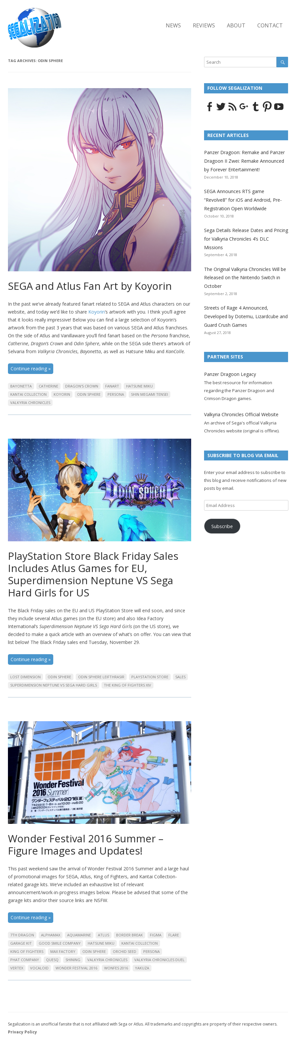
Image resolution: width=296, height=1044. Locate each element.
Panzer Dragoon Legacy (230, 374)
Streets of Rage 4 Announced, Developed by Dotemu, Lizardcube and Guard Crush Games (246, 316)
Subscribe (222, 526)
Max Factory (62, 951)
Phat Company (24, 959)
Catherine (48, 386)
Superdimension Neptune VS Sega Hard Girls (53, 685)
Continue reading (31, 368)
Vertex (16, 967)
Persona (115, 394)
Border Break (129, 934)
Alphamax (50, 934)
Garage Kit (21, 943)
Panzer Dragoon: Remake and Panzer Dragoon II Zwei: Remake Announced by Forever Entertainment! (244, 161)
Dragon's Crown (81, 386)
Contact (270, 25)
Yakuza (142, 967)
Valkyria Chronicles (30, 402)
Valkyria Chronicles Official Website (241, 414)
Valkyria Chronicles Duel (159, 959)
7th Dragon (22, 934)
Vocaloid (39, 967)
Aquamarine (79, 934)
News (173, 25)
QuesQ (52, 959)
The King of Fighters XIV (127, 685)
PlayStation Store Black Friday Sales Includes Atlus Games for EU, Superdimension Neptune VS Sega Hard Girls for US (93, 574)
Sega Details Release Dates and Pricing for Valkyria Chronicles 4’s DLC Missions (246, 239)
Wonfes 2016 (116, 967)
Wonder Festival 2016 (76, 967)
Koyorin (96, 312)
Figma (155, 934)
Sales (180, 676)
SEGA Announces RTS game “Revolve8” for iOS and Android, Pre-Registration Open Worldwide (243, 200)
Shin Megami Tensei (149, 394)
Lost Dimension (25, 676)
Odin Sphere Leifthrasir (101, 676)
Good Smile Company (60, 943)
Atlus (103, 934)
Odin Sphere (89, 394)
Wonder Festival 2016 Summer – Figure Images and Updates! (85, 844)
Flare (173, 934)
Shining (72, 959)
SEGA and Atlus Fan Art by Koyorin (90, 286)
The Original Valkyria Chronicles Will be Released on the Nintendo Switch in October (245, 277)
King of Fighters (26, 951)
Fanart (112, 386)
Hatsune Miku (139, 386)
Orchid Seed (124, 951)
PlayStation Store (149, 676)
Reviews (204, 25)
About (236, 25)
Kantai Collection (28, 394)
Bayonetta (21, 386)
